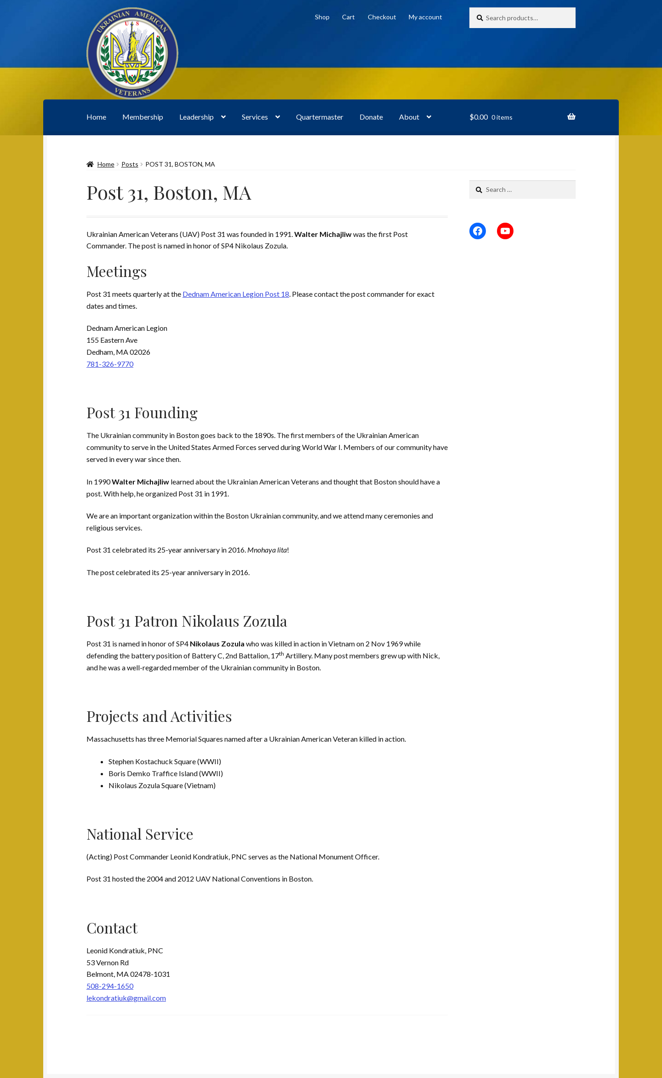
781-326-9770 (109, 363)
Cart (348, 17)
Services (255, 116)
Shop (322, 17)
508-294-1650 (109, 985)
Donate (371, 116)
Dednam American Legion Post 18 (236, 293)
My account (425, 17)
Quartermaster (319, 116)
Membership (142, 116)
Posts (129, 164)
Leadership (196, 116)
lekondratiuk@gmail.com (126, 997)
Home (96, 116)
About (409, 116)
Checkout (382, 17)
